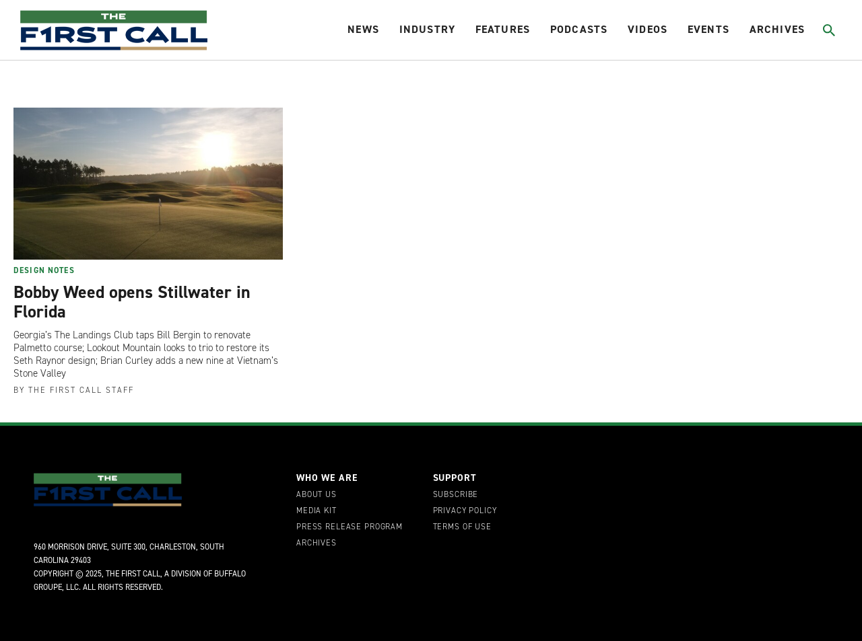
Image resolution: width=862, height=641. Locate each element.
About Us (316, 495)
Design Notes (44, 270)
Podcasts (578, 29)
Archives (777, 29)
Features (502, 29)
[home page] (113, 30)
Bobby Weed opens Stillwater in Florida (132, 302)
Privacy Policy (465, 511)
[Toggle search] (829, 30)
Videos (647, 29)
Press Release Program (349, 527)
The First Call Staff (81, 390)
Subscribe (456, 495)
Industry (427, 29)
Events (708, 29)
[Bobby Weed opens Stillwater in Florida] (148, 184)
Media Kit (316, 511)
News (363, 29)
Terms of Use (462, 527)
